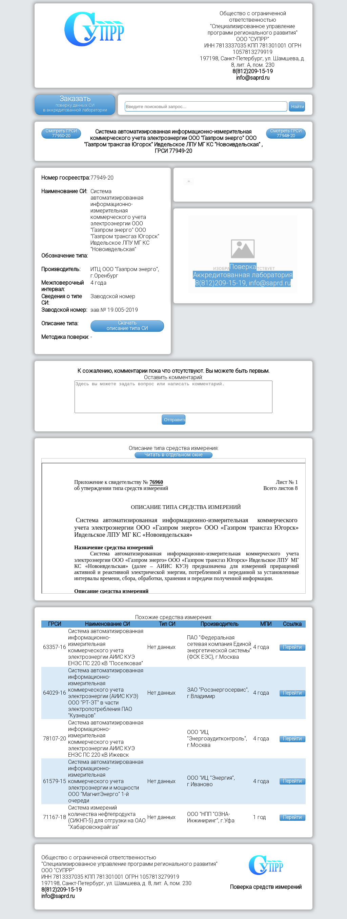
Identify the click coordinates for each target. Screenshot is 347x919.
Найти (297, 106)
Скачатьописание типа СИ (127, 325)
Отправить (174, 425)
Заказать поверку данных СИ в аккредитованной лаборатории (75, 104)
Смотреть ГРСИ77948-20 (286, 133)
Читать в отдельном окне (173, 461)
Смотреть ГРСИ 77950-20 (61, 133)
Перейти (292, 653)
